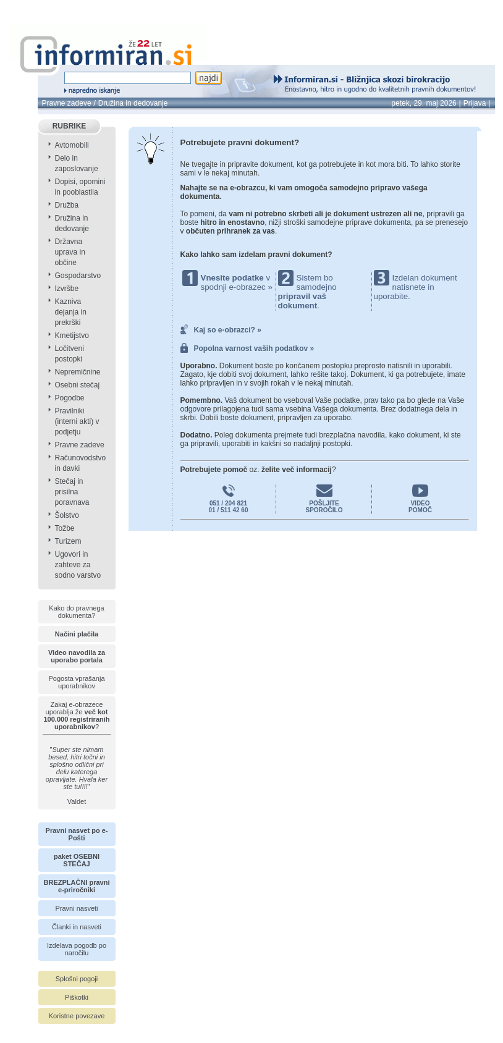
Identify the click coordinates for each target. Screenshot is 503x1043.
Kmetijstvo (72, 335)
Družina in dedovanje (133, 103)
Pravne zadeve (66, 103)
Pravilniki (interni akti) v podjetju (77, 421)
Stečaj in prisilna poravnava (72, 492)
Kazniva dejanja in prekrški (71, 312)
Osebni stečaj (77, 385)
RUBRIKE (70, 126)
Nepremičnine (78, 372)
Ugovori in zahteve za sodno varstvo (78, 565)
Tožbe (65, 528)
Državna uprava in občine (70, 252)
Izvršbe (67, 288)
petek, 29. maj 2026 (423, 103)
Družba (67, 205)
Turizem (68, 541)
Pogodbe (70, 398)
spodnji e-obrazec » (237, 287)
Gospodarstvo (78, 275)
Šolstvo (67, 515)
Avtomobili (72, 145)
